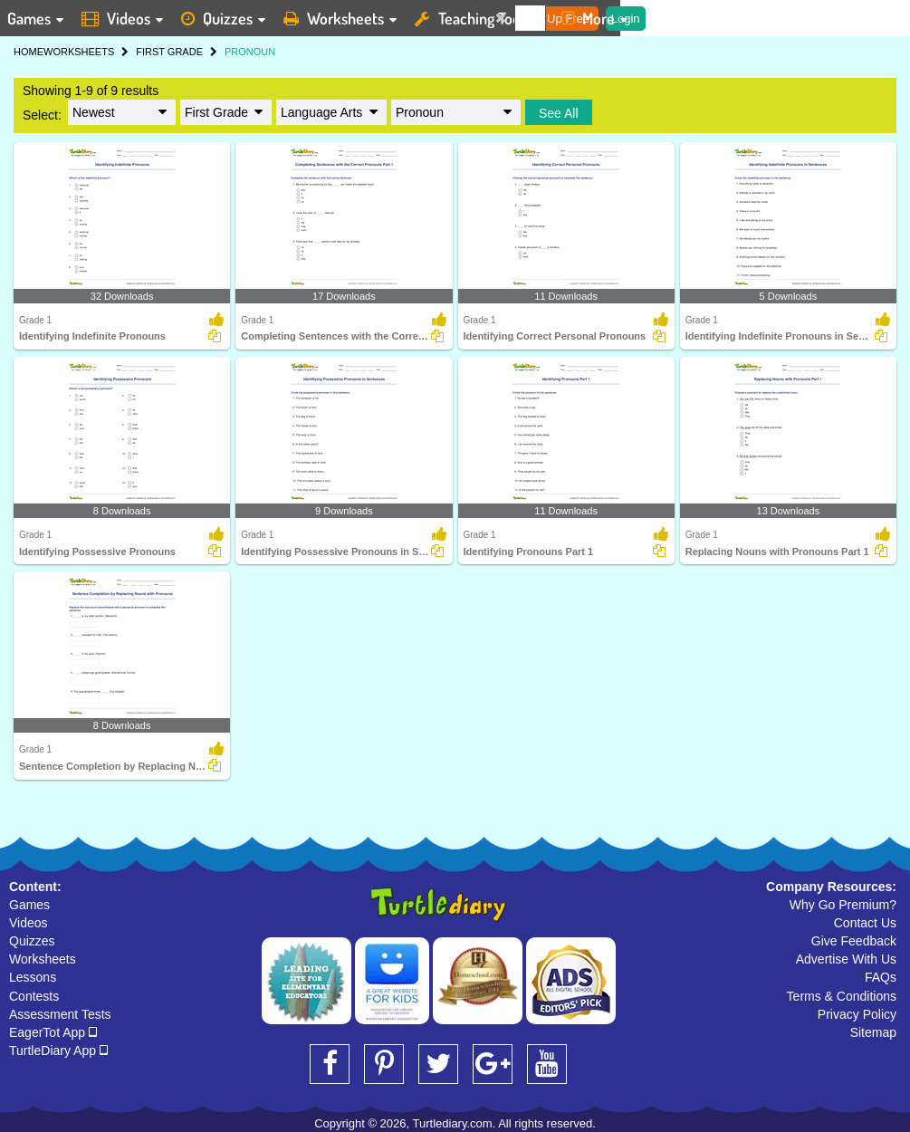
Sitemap (873, 1032)
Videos (28, 923)
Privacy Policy (857, 1014)
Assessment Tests (60, 1014)
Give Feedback (853, 941)
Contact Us (865, 923)
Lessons (32, 977)
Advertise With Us (846, 959)
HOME (28, 51)
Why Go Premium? (843, 904)
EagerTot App (53, 1032)
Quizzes (32, 941)
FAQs (880, 977)
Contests (34, 996)
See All (559, 113)
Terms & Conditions (841, 996)
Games (29, 904)
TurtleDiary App (58, 1050)
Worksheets (42, 959)
